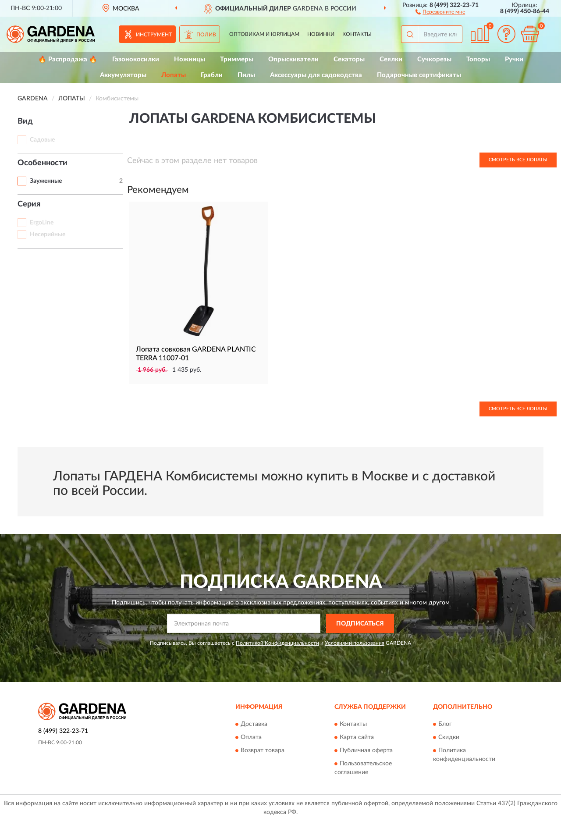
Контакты (357, 34)
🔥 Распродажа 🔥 (67, 59)
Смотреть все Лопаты (518, 159)
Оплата (251, 737)
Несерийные (47, 234)
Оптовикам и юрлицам (264, 34)
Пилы (246, 75)
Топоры (478, 59)
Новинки (320, 34)
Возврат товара (262, 750)
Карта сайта (357, 737)
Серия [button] (29, 204)
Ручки (514, 59)
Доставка (254, 724)
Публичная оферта (366, 750)
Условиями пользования (354, 643)
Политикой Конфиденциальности (277, 643)
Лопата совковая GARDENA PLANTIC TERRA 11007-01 (196, 354)
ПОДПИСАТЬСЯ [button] (360, 624)
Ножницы (189, 59)
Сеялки (391, 59)
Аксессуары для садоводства (316, 75)
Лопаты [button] (173, 75)
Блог (445, 724)
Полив (206, 34)
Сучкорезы (434, 59)
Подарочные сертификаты (419, 75)
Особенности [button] (42, 163)
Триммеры (236, 59)
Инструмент (154, 34)
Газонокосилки (135, 59)
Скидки (448, 737)
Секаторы (349, 59)
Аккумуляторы (123, 75)
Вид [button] (25, 121)
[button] (440, 11)
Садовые (42, 140)
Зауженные (46, 181)
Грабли (212, 75)
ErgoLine (41, 223)
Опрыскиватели (293, 59)
